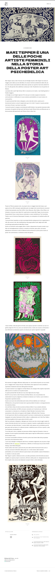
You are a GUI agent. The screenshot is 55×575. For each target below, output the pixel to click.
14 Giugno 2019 (27, 48)
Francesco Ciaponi (13, 535)
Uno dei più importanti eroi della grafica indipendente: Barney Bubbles (41, 546)
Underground (38, 538)
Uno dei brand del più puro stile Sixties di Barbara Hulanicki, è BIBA (41, 543)
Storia (34, 538)
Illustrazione (38, 537)
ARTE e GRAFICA (36, 535)
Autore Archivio (11, 537)
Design (35, 537)
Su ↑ (50, 571)
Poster (41, 537)
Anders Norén (43, 571)
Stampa (47, 537)
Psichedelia (44, 537)
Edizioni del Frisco (12, 571)
